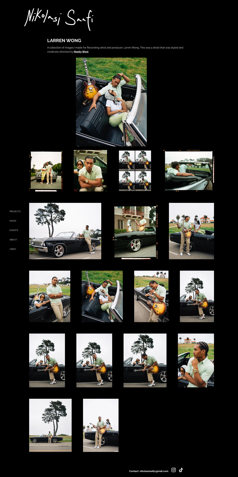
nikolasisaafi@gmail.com (154, 471)
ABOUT (13, 239)
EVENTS (14, 230)
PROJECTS (15, 211)
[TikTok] (181, 470)
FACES (13, 221)
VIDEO (13, 249)
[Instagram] (174, 470)
